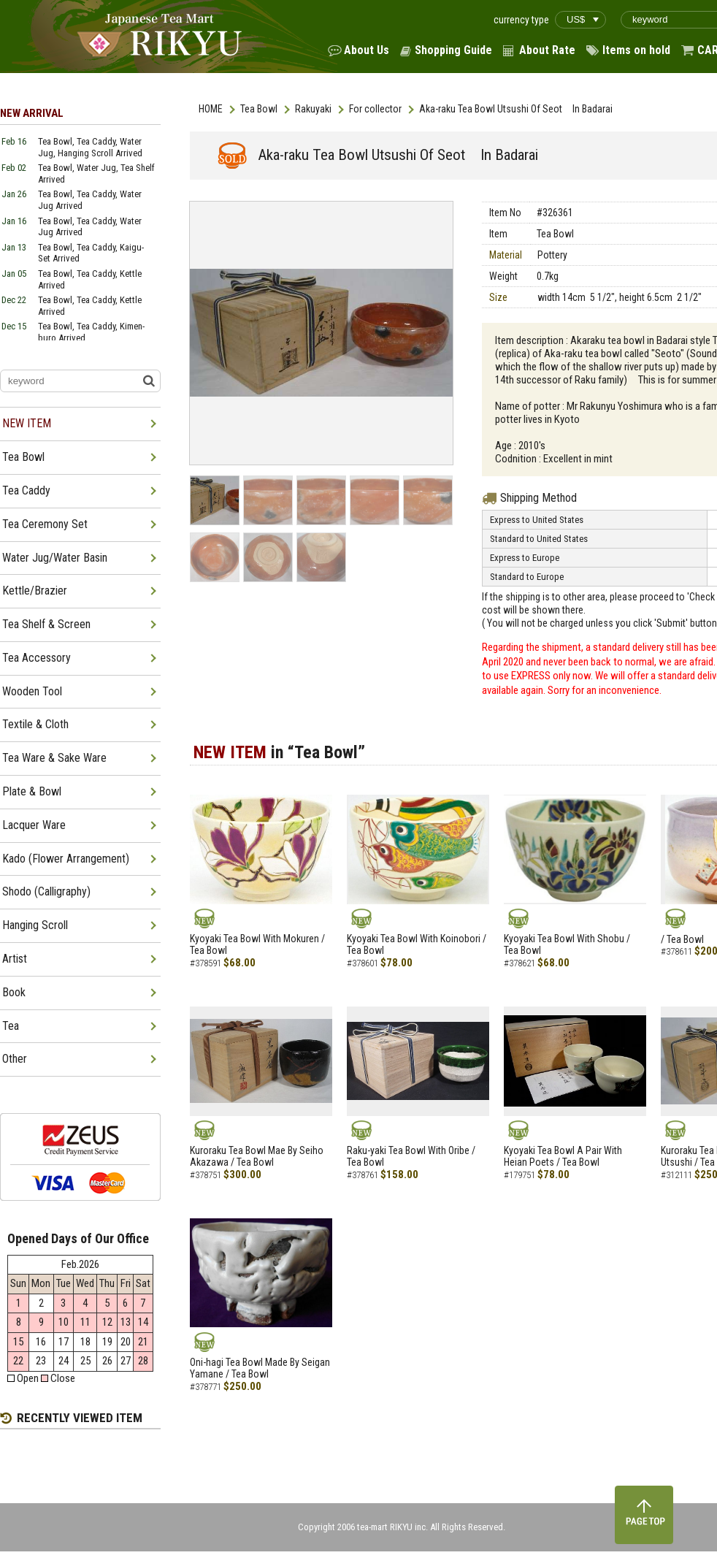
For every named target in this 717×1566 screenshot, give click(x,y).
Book (14, 992)
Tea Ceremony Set (45, 524)
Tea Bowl (258, 109)
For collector (375, 109)
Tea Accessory (36, 658)
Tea (10, 1026)
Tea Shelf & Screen (46, 624)
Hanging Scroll (35, 925)
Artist (14, 959)
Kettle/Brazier (34, 590)
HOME (211, 109)
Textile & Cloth (35, 724)
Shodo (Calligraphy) (46, 891)
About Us (366, 50)
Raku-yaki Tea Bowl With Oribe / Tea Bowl (411, 1157)
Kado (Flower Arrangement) (65, 859)
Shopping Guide (453, 50)
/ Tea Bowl (682, 939)
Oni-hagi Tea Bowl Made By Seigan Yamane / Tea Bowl (260, 1368)
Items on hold (636, 50)
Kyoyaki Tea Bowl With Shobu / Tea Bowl (567, 945)
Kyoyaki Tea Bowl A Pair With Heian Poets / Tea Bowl (563, 1157)
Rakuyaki (313, 109)
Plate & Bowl (31, 791)
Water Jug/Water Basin (54, 558)
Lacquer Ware (34, 825)
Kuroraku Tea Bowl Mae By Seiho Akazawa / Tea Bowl (256, 1157)
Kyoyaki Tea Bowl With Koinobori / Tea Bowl (416, 945)
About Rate (547, 50)
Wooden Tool (32, 691)
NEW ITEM (26, 423)
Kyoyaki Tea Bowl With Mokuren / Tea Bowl (257, 945)
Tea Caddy (26, 490)
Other (14, 1059)
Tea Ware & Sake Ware (54, 758)
